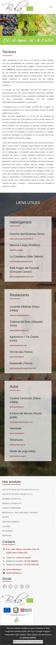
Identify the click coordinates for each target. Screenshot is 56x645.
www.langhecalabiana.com (21, 261)
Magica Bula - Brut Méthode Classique (20, 512)
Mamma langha (16, 250)
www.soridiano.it (17, 407)
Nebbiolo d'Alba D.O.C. (12, 503)
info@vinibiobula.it (14, 573)
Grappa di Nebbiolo (11, 522)
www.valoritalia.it (17, 433)
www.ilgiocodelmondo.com (21, 422)
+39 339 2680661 (31, 561)
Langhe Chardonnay (11, 508)
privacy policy (29, 637)
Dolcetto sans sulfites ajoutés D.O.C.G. (21, 490)
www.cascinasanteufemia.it (21, 239)
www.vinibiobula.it (13, 569)
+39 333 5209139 (31, 564)
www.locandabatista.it (19, 315)
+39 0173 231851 (23, 558)
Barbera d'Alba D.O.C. (12, 499)
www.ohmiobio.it (17, 357)
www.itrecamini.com (18, 345)
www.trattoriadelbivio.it (19, 330)
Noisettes (6, 535)
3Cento (5, 517)
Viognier (6, 526)
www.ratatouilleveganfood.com (23, 368)
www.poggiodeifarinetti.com (21, 276)
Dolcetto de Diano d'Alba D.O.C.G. (17, 494)
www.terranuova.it (17, 445)
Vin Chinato (7, 531)
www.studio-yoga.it (18, 456)
